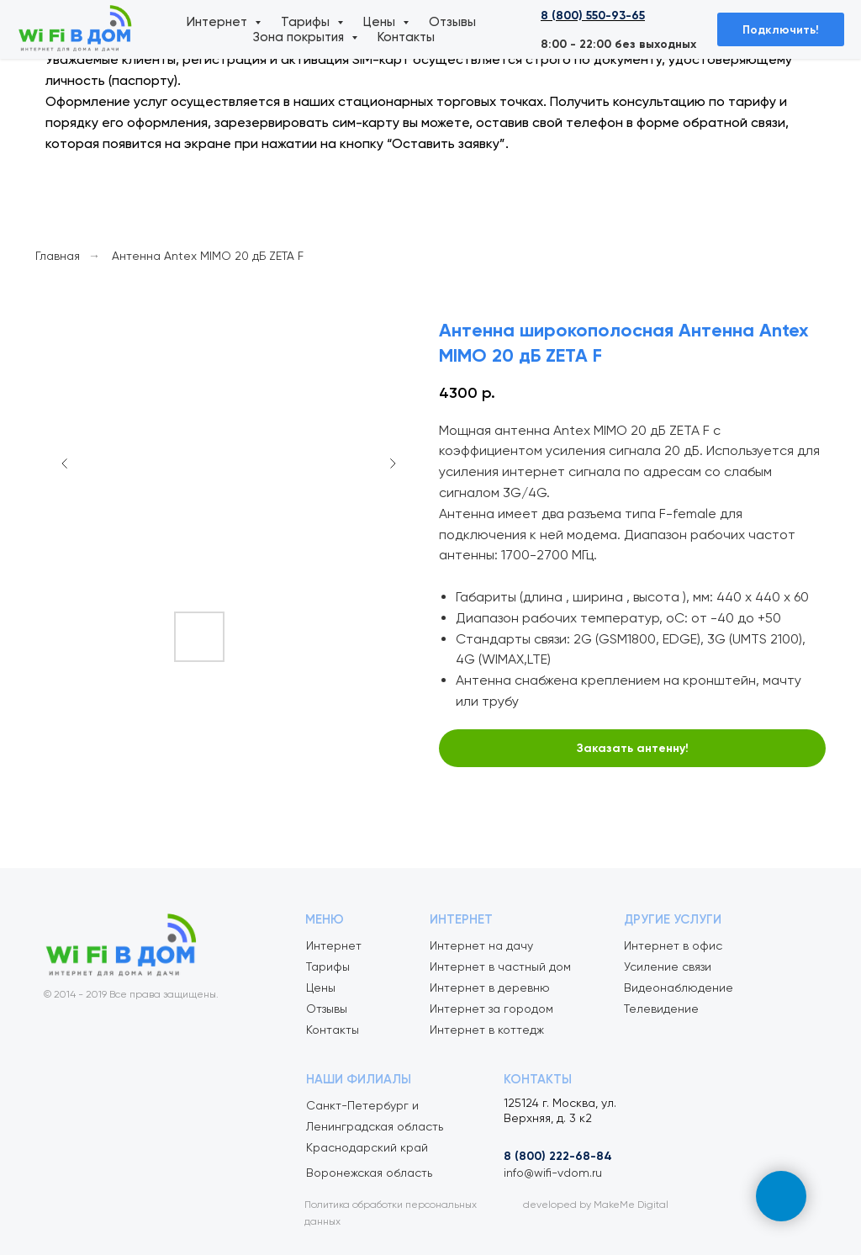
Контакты (406, 37)
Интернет (219, 21)
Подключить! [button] (780, 30)
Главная (57, 255)
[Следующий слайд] (392, 463)
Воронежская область (369, 1172)
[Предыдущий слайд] (64, 463)
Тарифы (307, 21)
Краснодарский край (367, 1147)
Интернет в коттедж (487, 1029)
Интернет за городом (491, 1008)
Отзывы (452, 21)
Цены (381, 21)
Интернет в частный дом (500, 966)
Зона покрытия (300, 37)
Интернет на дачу (481, 945)
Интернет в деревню (490, 987)
